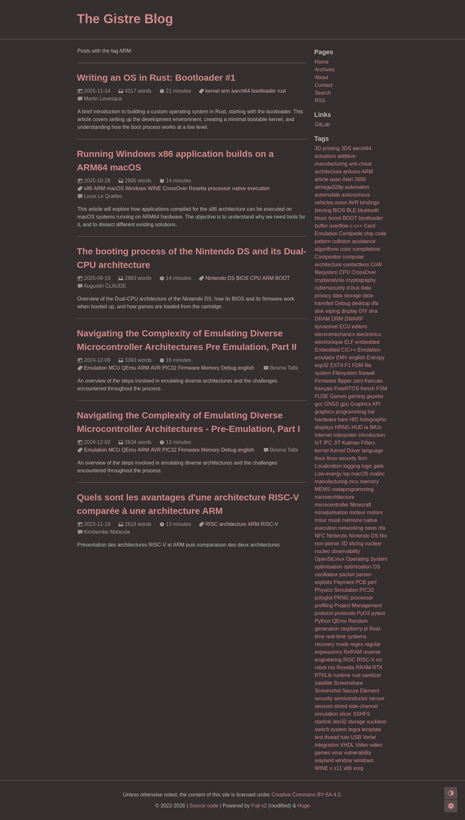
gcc (319, 404)
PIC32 (169, 368)
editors (359, 326)
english (246, 368)
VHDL (347, 745)
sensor (377, 698)
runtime (341, 675)
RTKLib (323, 675)
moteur (357, 512)
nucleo (322, 551)
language (372, 450)
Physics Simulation (336, 590)
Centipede (351, 233)
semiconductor (350, 698)
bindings (369, 202)
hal (370, 412)
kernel (212, 91)
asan (335, 179)
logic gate (373, 466)
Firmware (189, 368)
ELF (349, 342)
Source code (203, 805)
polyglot (324, 597)
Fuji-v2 (259, 805)
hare (343, 419)
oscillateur (326, 574)
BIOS (242, 278)
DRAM (322, 319)
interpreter (345, 435)
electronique (329, 342)
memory (369, 481)
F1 (348, 365)
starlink (323, 721)
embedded (367, 342)
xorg (358, 768)
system (339, 729)
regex (356, 644)
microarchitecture (335, 497)
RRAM (363, 667)
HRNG (342, 427)
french (367, 388)
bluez (321, 218)
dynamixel (326, 326)
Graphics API (365, 404)
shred (340, 706)
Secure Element (360, 690)
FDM (357, 365)
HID (353, 419)
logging (352, 466)
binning (323, 210)
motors (375, 512)
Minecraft (360, 504)
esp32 (322, 365)
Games (338, 396)
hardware (325, 419)
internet (323, 435)
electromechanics (335, 334)
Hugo (303, 805)
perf (372, 582)
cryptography (361, 280)
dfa (374, 303)
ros (331, 667)
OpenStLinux (330, 559)
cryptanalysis (330, 280)
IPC (328, 443)
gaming (356, 396)
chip (369, 233)
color (345, 249)
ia (366, 427)
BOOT (282, 278)
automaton (357, 187)
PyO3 (363, 613)
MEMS (322, 489)
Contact (324, 85)
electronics (368, 334)
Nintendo (337, 535)
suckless (377, 721)
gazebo (375, 396)
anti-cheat (360, 164)
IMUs (375, 427)
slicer (345, 714)
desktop (361, 303)
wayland (324, 760)
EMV (341, 357)
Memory (210, 368)
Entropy (376, 357)
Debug (228, 368)
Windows (135, 188)
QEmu (129, 368)
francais (374, 381)
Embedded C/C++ (335, 350)
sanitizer (371, 675)
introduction (371, 435)
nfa (381, 528)
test (319, 737)
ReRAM (353, 652)
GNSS (331, 404)
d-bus (352, 288)
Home (322, 62)
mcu (353, 481)
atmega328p (329, 187)
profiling (324, 605)
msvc (321, 520)
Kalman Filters (358, 443)
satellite (323, 683)
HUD (357, 427)
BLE (351, 210)
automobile (327, 195)
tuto (345, 737)
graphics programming (340, 412)
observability (345, 551)
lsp (346, 474)
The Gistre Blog (125, 19)
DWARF (354, 319)
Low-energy (328, 474)
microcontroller (332, 504)
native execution (251, 188)
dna (373, 311)
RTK (377, 667)
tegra (354, 729)
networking (350, 528)
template (371, 729)
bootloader (264, 91)
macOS (115, 188)
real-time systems (346, 636)
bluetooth (368, 210)
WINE (154, 188)
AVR (155, 368)
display (349, 311)
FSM (381, 388)
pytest (378, 613)
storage (356, 721)
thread (332, 737)
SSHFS (361, 714)
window (343, 760)
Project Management (358, 605)
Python (323, 621)
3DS (346, 148)
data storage (347, 295)
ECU (344, 326)
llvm (362, 458)
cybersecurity (330, 288)
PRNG (341, 597)
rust (281, 91)
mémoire (352, 520)
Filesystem (345, 373)
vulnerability (357, 752)
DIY (363, 311)
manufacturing (331, 481)
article (322, 179)
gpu (344, 404)
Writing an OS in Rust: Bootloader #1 (156, 78)
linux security (341, 458)
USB (356, 737)
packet (347, 574)
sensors (324, 706)
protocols (345, 613)
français (324, 388)
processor (219, 188)
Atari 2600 (354, 179)
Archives (325, 69)
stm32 (340, 721)
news (371, 528)
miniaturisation (331, 512)
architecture (232, 524)
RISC (211, 524)
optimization (357, 566)
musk (334, 520)
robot (320, 667)
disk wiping (327, 311)
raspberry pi (354, 628)
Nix (383, 535)
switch (322, 729)
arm (225, 91)
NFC (320, 535)
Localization (328, 466)
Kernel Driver (345, 450)
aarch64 (240, 91)
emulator (325, 357)
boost (334, 218)
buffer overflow (332, 226)
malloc (377, 474)
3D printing (327, 148)
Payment (344, 582)
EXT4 (336, 365)
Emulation (95, 368)
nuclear (373, 543)
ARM (99, 188)
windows (364, 760)
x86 (88, 188)
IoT (318, 443)
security (324, 698)
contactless (356, 264)
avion (341, 202)
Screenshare (348, 683)
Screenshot (328, 690)
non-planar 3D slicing (339, 543)
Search (323, 93)
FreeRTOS (346, 388)
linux (320, 458)
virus (337, 752)
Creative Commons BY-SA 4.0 (306, 794)
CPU (255, 278)
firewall (367, 373)
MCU (114, 368)
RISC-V (269, 524)
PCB (361, 582)
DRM (337, 319)
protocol (324, 613)
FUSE (322, 396)
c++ (358, 226)
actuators (325, 156)
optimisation (328, 566)
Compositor (328, 257)
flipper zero (350, 381)
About (321, 77)
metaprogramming (353, 489)
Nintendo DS (220, 278)
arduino (351, 171)
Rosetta (198, 188)
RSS (320, 100)
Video (361, 745)
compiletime (366, 249)
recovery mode (332, 644)
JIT (337, 443)
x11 (338, 768)
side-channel (363, 706)
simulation (326, 714)
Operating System (367, 559)
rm (379, 659)
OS (376, 566)
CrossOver (175, 188)
